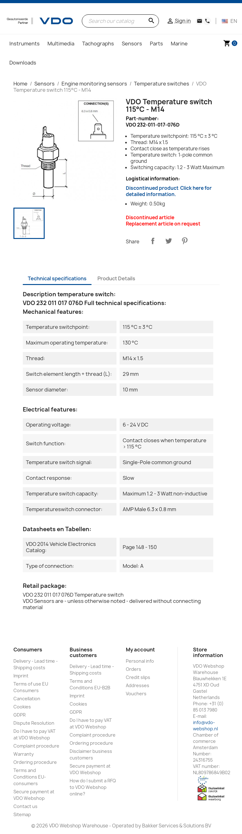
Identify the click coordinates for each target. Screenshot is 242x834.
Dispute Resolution (33, 723)
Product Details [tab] (116, 278)
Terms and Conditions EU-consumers (29, 776)
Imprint (20, 676)
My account (140, 649)
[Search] (120, 21)
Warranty (23, 754)
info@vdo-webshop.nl (205, 725)
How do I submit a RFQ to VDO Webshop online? (93, 787)
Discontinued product (169, 191)
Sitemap (22, 814)
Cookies (22, 707)
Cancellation (26, 699)
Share (152, 241)
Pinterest (184, 241)
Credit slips (138, 677)
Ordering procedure (35, 762)
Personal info (140, 661)
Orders (133, 669)
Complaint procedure (36, 746)
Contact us (25, 806)
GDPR (19, 715)
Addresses (137, 685)
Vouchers (136, 694)
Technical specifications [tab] (57, 278)
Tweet (168, 241)
